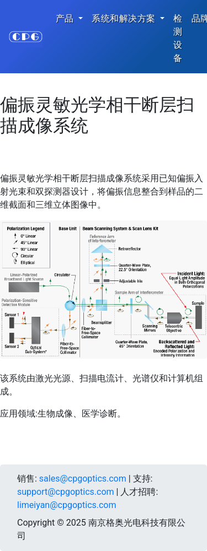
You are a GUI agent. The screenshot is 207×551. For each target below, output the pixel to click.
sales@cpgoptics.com (82, 478)
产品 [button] (66, 18)
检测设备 (178, 38)
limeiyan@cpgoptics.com (66, 505)
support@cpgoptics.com (65, 492)
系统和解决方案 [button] (125, 18)
